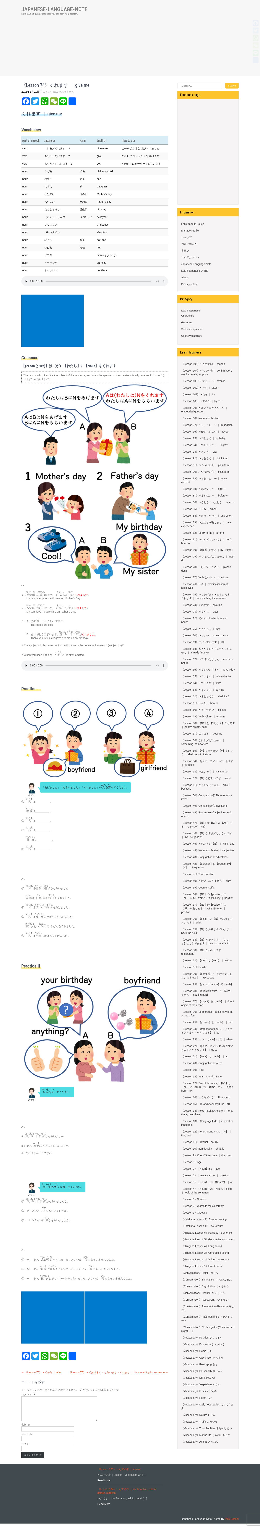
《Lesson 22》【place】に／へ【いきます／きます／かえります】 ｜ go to (207, 1048)
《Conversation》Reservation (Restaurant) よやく (207, 1308)
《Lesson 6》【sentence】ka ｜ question (205, 1175)
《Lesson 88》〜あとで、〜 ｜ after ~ (203, 488)
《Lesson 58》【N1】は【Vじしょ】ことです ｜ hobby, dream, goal (208, 725)
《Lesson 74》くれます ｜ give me (201, 604)
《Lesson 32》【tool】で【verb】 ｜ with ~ (206, 960)
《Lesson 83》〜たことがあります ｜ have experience (206, 524)
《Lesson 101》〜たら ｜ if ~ (198, 394)
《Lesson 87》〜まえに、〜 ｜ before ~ (204, 495)
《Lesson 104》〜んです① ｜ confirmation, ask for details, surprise (206, 372)
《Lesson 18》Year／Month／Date (201, 1076)
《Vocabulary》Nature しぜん (198, 1414)
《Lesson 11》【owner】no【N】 (201, 1141)
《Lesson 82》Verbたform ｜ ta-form (202, 532)
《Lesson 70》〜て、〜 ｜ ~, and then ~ (204, 635)
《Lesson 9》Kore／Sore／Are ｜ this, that (206, 1155)
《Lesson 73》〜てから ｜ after (41, 1372)
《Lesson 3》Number (193, 1199)
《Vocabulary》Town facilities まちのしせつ (206, 1428)
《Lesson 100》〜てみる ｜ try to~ (201, 401)
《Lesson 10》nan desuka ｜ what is (202, 1148)
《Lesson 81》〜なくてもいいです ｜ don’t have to (206, 541)
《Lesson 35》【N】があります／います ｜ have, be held (206, 931)
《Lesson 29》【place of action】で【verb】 (207, 984)
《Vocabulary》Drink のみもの (199, 1377)
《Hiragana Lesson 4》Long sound (201, 1246)
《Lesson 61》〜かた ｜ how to (199, 703)
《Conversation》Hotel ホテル (199, 1272)
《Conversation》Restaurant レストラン (204, 1299)
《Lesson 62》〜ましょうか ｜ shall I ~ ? (205, 696)
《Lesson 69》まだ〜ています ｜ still (203, 642)
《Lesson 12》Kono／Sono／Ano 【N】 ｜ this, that (206, 1133)
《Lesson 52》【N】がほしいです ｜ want (206, 778)
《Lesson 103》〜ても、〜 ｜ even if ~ (204, 381)
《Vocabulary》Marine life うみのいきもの (205, 1435)
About (184, 277)
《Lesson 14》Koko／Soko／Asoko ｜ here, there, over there (207, 1112)
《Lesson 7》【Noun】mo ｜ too (200, 1168)
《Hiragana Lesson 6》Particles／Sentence (206, 1232)
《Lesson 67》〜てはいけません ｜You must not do (207, 661)
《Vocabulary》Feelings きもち (199, 1364)
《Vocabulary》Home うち (196, 1350)
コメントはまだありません (58, 91)
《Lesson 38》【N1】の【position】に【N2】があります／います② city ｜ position (207, 896)
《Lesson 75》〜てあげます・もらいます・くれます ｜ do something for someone (118, 1372)
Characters (187, 315)
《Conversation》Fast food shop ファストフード (207, 1318)
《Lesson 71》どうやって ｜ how (200, 628)
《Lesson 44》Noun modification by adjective (207, 850)
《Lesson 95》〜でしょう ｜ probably (203, 438)
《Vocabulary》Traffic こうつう (199, 1421)
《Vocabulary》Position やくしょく (201, 1337)
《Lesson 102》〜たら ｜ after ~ (200, 387)
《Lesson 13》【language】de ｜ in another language (207, 1123)
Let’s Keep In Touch (192, 223)
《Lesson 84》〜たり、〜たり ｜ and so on (206, 515)
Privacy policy (189, 284)
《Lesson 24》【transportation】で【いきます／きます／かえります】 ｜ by (207, 1030)
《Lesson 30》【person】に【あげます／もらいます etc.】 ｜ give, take (206, 975)
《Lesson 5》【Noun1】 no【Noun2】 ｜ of (207, 1182)
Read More (104, 1484)
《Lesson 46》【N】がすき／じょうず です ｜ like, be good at (206, 835)
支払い (185, 250)
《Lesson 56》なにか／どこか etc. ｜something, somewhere (203, 742)
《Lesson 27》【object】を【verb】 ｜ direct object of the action (207, 1003)
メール (26, 1438)
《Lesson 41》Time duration (197, 874)
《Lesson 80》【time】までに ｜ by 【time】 (207, 549)
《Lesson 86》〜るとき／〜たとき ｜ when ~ (207, 502)
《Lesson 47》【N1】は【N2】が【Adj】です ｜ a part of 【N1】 (206, 824)
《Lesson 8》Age (191, 1162)
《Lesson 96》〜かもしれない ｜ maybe (204, 431)
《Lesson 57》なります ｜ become (201, 733)
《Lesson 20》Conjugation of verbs (201, 1063)
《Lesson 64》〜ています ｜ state (201, 683)
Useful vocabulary (191, 335)
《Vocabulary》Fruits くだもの (199, 1391)
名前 (25, 1429)
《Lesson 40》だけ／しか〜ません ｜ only (206, 880)
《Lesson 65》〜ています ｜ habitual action (206, 676)
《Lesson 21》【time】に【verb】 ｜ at (204, 1056)
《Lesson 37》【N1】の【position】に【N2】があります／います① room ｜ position (203, 908)
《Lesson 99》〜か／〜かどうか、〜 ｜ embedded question (204, 409)
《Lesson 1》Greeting (194, 1212)
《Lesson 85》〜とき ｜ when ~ (200, 508)
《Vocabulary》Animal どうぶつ (199, 1441)
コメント (28, 1394)
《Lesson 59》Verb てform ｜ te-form (203, 716)
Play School (232, 1523)
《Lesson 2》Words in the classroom (202, 1205)
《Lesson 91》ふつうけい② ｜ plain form (205, 465)
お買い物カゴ (189, 243)
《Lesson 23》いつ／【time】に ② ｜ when (207, 1039)
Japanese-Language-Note (196, 264)
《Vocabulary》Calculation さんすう (202, 1357)
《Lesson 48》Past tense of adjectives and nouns (206, 814)
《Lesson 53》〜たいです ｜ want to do (204, 771)
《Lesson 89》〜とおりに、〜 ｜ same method (204, 480)
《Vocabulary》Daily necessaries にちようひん (207, 1406)
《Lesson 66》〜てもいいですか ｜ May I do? (208, 669)
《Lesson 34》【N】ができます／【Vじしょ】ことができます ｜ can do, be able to (206, 941)
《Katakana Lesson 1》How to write (202, 1226)
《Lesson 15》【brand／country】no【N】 (206, 1104)
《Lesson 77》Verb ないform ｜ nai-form (204, 577)
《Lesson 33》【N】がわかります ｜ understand (203, 952)
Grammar (186, 322)
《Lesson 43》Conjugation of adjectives (204, 857)
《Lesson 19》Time (192, 1069)
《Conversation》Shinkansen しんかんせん (206, 1279)
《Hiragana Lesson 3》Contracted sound (205, 1252)
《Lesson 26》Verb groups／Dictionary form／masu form (207, 1013)
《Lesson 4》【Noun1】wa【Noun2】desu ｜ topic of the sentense (206, 1190)
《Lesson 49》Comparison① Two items (204, 805)
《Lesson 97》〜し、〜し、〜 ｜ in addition (207, 424)
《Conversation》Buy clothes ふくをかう (205, 1286)
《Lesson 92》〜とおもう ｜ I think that (204, 458)
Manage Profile (190, 230)
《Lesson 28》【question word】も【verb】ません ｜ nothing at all (207, 992)
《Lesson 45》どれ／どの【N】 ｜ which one (207, 843)
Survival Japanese (191, 329)
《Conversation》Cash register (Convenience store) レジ (207, 1329)
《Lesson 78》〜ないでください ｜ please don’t (206, 568)
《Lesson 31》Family (193, 967)
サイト (25, 1448)
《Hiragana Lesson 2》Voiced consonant (205, 1259)
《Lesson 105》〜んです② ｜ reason (203, 363)
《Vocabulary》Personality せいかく (202, 1371)
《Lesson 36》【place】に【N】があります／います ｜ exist (207, 920)
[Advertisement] (130, 51)
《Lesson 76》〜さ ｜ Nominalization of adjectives (204, 586)
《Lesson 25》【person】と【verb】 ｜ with (207, 1022)
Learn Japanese (190, 310)
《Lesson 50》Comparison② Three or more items (206, 797)
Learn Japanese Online (194, 270)
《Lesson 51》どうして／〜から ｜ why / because (205, 786)
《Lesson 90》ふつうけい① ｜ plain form (205, 471)
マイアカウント (190, 257)
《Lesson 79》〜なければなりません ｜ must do (207, 558)
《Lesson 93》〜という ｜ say (199, 451)
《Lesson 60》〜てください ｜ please (203, 709)
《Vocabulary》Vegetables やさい (201, 1384)
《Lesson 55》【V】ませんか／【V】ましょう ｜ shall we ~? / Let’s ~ (207, 752)
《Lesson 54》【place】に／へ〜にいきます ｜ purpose (207, 763)
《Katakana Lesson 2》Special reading (204, 1219)
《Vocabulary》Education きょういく (203, 1344)
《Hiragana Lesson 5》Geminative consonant (207, 1239)
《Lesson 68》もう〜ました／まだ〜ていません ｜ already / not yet (206, 650)
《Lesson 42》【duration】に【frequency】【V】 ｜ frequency (206, 865)
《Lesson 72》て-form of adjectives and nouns (204, 620)
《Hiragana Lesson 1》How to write (202, 1266)
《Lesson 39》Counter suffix (197, 887)
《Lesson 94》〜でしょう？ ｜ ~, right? (204, 445)
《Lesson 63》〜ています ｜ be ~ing (202, 689)
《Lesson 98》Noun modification (200, 418)
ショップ (186, 237)
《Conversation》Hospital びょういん (203, 1292)
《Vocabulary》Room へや (196, 1397)
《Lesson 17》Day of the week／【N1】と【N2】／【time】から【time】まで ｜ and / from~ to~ (207, 1087)
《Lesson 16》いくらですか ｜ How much (205, 1097)
